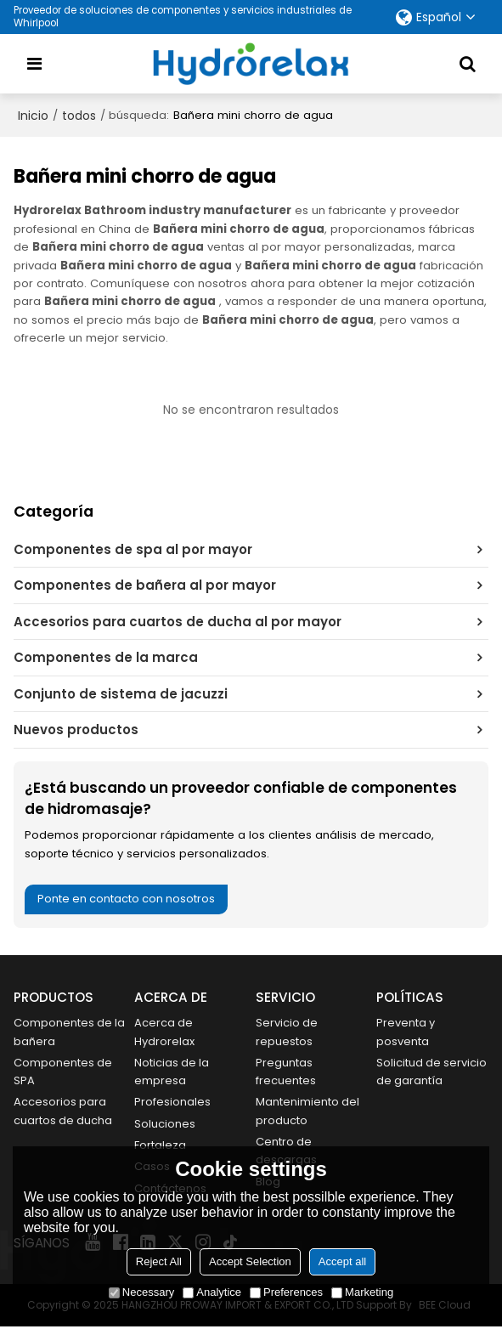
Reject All (159, 1261)
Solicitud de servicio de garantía (409, 1081)
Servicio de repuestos (287, 1032)
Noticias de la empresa (172, 1072)
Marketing (362, 1292)
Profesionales (172, 1103)
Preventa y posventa (406, 1032)
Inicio (33, 115)
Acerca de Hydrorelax (164, 1032)
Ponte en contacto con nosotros (128, 899)
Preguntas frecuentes (286, 1072)
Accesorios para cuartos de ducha (64, 1112)
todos (79, 115)
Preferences (286, 1292)
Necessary (141, 1292)
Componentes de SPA (63, 1072)
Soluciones (164, 1125)
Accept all (342, 1261)
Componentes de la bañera (63, 1032)
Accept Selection (250, 1261)
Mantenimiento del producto (308, 1112)
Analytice (212, 1292)
